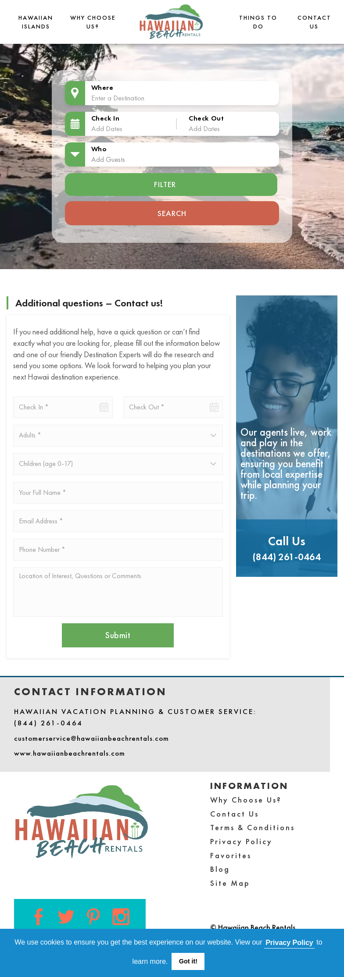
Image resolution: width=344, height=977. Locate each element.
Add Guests (108, 159)
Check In (105, 118)
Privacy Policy (241, 841)
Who (99, 148)
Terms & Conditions (252, 827)
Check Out (206, 118)
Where (102, 87)
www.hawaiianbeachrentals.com (69, 753)
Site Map (230, 883)
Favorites (230, 855)
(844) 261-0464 (287, 557)
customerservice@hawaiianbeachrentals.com (91, 738)
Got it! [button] (188, 961)
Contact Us (234, 814)
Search (172, 213)
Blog (220, 869)
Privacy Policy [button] (289, 942)
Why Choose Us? (246, 800)
